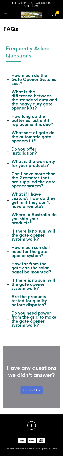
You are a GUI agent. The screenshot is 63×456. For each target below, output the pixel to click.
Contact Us (31, 390)
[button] (6, 14)
